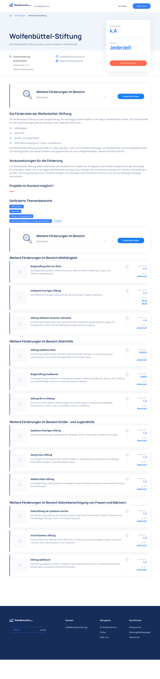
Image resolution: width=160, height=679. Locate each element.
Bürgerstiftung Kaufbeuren (44, 374)
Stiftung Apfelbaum (41, 559)
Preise (103, 632)
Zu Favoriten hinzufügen (127, 266)
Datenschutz (135, 627)
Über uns (104, 637)
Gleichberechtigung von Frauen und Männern (30, 221)
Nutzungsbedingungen (140, 632)
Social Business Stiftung (43, 535)
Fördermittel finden (131, 96)
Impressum (134, 637)
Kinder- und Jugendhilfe (21, 216)
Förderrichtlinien (128, 63)
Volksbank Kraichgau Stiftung (46, 290)
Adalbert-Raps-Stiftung (42, 479)
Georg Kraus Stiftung (41, 454)
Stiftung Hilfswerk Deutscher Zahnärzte (51, 317)
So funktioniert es (41, 6)
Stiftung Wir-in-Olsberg (42, 398)
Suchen (41, 630)
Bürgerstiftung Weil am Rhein (46, 266)
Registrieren (142, 6)
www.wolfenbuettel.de (71, 60)
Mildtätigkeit (16, 206)
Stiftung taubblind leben (43, 349)
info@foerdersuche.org (76, 627)
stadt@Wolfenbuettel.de (72, 56)
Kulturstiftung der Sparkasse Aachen (49, 511)
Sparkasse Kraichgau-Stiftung (46, 430)
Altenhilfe (15, 211)
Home (10, 15)
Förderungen (20, 15)
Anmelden (122, 6)
